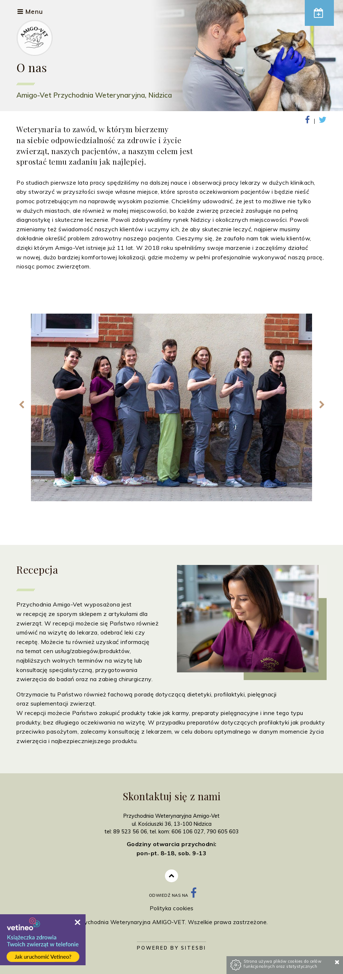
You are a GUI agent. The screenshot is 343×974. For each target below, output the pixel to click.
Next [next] (322, 405)
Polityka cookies (172, 908)
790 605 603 (222, 831)
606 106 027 (188, 831)
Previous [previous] (21, 405)
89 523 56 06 (130, 831)
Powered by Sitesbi (171, 948)
